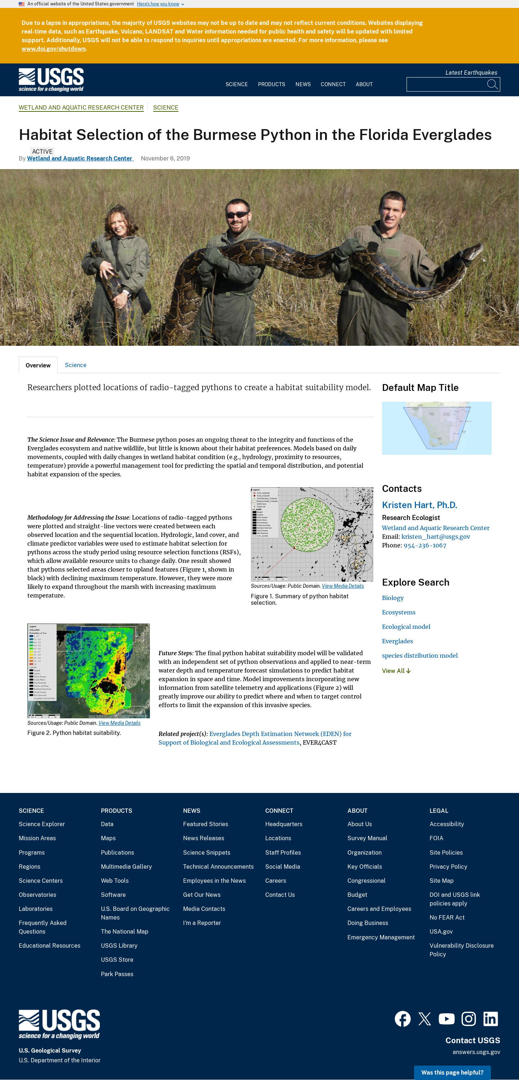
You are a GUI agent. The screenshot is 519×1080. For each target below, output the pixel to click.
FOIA (436, 838)
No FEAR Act (447, 917)
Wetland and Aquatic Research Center (81, 107)
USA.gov (441, 931)
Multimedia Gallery (126, 866)
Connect (333, 84)
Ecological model (406, 626)
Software (113, 894)
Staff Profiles (283, 852)
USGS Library (119, 945)
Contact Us (280, 894)
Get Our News (202, 894)
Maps (108, 838)
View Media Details (343, 586)
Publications (117, 852)
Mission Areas (37, 838)
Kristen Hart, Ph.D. (419, 505)
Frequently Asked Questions (43, 927)
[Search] (493, 84)
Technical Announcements (218, 866)
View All (396, 670)
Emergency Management (381, 937)
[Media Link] (312, 535)
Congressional (366, 880)
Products (271, 84)
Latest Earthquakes (471, 72)
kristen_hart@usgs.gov (436, 536)
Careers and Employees (379, 908)
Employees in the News (214, 880)
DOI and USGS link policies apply (455, 899)
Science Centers (41, 880)
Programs (32, 852)
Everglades (397, 641)
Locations (278, 838)
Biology (393, 597)
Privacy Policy (448, 866)
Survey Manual (367, 838)
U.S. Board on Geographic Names (135, 913)
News (303, 84)
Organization (364, 852)
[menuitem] (237, 80)
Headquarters (283, 824)
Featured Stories (205, 824)
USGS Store (117, 959)
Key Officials (364, 866)
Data (107, 824)
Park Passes (117, 974)
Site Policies (446, 852)
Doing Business (367, 923)
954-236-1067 (425, 545)
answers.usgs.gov (476, 1052)
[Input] (453, 84)
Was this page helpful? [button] (452, 1072)
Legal (439, 810)
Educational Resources (49, 945)
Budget (357, 894)
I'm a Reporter (202, 923)
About (364, 84)
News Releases (203, 838)
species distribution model (420, 655)
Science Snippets (206, 852)
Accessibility (447, 824)
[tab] (38, 365)
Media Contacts (204, 908)
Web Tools (115, 880)
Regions (29, 866)
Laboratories (36, 908)
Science (237, 84)
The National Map (124, 931)
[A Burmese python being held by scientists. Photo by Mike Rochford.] (259, 257)
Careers (275, 880)
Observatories (37, 894)
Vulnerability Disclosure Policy (462, 950)
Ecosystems (399, 612)
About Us (359, 824)
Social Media (282, 866)
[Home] (51, 90)
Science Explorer (42, 824)
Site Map (442, 880)
